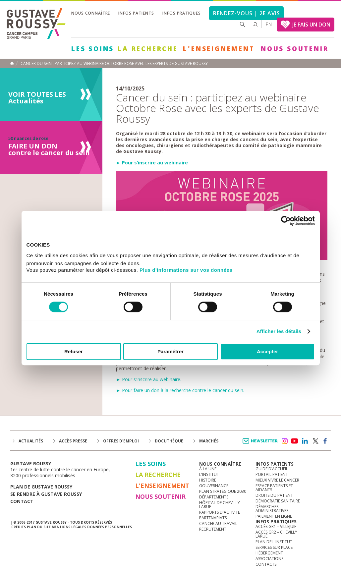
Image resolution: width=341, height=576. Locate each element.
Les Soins (92, 48)
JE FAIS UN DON (311, 24)
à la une (207, 469)
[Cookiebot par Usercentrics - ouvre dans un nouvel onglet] (286, 221)
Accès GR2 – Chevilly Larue (276, 534)
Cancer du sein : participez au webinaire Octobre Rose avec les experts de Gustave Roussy (114, 64)
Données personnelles (109, 527)
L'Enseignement (219, 48)
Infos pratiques (181, 13)
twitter (315, 441)
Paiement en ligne (274, 516)
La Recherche (148, 48)
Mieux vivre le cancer (277, 480)
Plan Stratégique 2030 (222, 491)
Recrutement (212, 529)
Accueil (12, 63)
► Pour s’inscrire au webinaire (152, 162)
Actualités (31, 441)
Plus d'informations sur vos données (186, 270)
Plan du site (39, 527)
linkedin (305, 441)
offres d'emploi (121, 441)
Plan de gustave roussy (41, 487)
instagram (284, 441)
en (269, 24)
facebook (325, 441)
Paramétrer (170, 351)
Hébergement (269, 553)
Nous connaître (90, 13)
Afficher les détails (278, 331)
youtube (294, 441)
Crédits (18, 527)
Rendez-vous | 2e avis (246, 13)
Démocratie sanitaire (278, 501)
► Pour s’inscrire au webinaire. (148, 379)
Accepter (267, 351)
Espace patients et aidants (274, 487)
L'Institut (209, 474)
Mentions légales (69, 527)
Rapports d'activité (219, 512)
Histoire (207, 480)
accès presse (73, 441)
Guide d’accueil (272, 469)
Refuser (73, 351)
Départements (213, 497)
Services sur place (274, 547)
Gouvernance (213, 486)
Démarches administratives (272, 508)
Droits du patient (274, 495)
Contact (21, 501)
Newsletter (261, 444)
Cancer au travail (218, 523)
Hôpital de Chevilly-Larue (220, 504)
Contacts (266, 564)
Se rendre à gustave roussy (46, 494)
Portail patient (272, 474)
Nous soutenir (294, 48)
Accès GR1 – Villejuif (276, 526)
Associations (269, 558)
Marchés (208, 441)
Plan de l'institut (274, 542)
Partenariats (213, 518)
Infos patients (136, 13)
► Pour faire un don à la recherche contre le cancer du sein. (180, 390)
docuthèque (169, 441)
